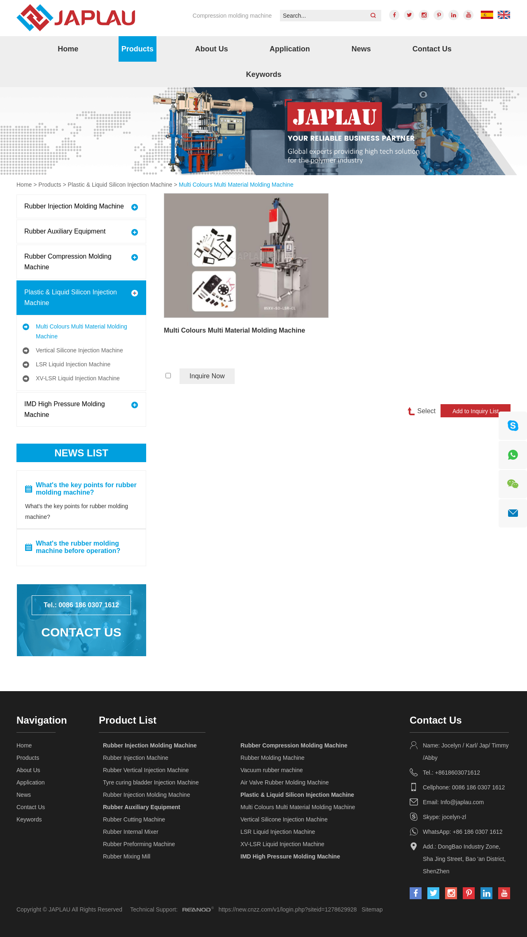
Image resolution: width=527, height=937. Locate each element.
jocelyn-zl (454, 817)
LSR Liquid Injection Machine (73, 364)
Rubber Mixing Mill (126, 856)
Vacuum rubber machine (271, 770)
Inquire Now (206, 375)
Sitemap (371, 909)
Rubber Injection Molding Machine (74, 206)
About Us (211, 49)
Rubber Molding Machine (272, 757)
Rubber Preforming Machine (139, 844)
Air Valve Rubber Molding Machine (284, 782)
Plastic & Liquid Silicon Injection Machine (120, 184)
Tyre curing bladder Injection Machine (151, 782)
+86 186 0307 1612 (477, 831)
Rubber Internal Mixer (131, 831)
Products (137, 49)
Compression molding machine (232, 15)
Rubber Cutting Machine (134, 819)
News (361, 49)
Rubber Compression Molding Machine (68, 262)
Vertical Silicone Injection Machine (79, 350)
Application (290, 49)
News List (81, 452)
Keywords (263, 74)
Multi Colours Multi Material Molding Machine (236, 184)
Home (68, 49)
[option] (263, 131)
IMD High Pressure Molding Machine (64, 409)
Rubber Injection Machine (135, 757)
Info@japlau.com (462, 802)
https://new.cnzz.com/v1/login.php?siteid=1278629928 (288, 909)
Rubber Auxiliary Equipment (64, 231)
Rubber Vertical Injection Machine (146, 770)
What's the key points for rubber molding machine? (86, 488)
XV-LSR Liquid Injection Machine (78, 378)
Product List (127, 720)
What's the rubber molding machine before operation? (78, 547)
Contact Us (432, 49)
